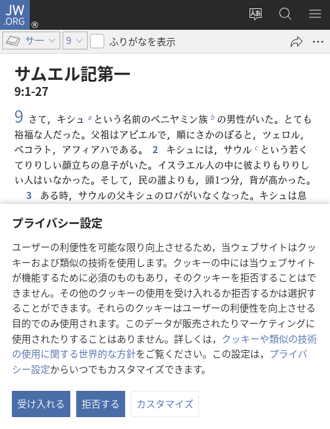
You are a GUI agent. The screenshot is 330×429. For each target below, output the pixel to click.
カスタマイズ (165, 403)
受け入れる (41, 403)
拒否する (101, 403)
